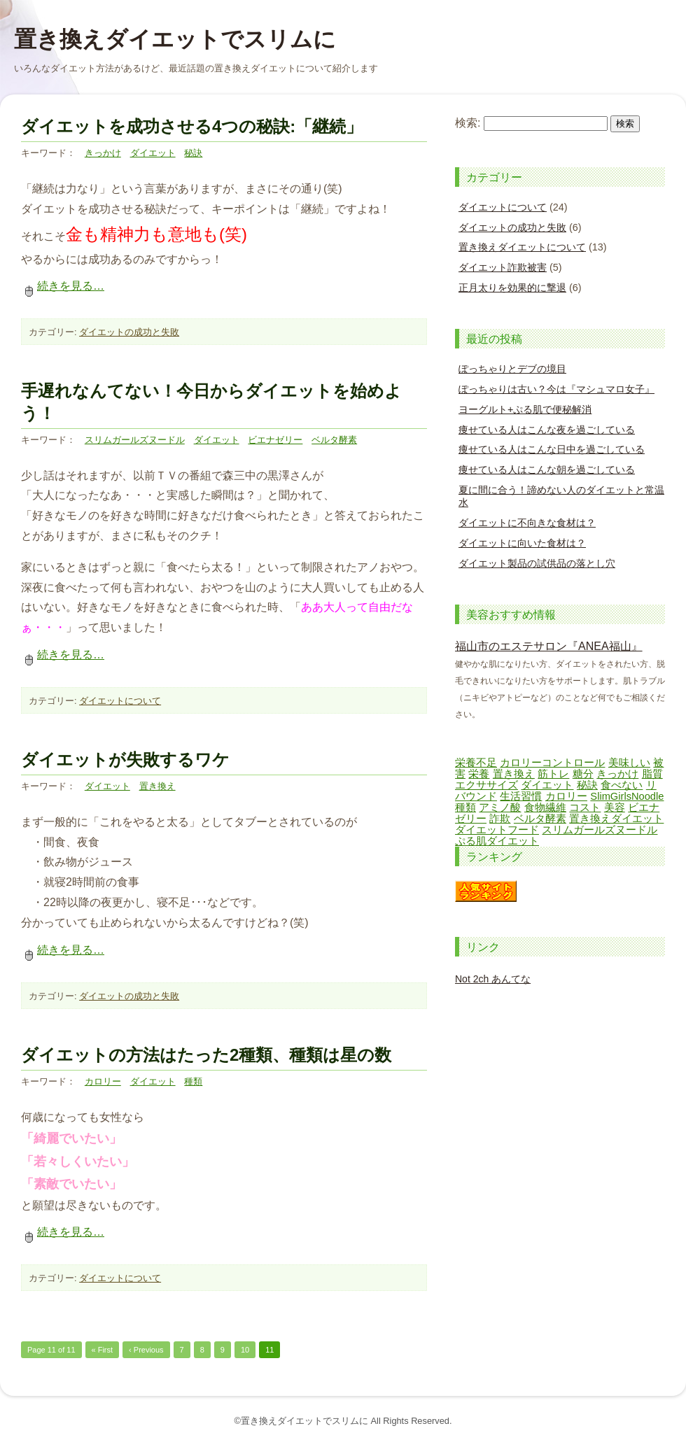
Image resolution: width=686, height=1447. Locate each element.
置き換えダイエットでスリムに (175, 39)
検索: (467, 123)
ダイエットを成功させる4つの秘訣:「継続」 (192, 126)
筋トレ (553, 773)
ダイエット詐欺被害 (502, 267)
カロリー (103, 1081)
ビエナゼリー (275, 440)
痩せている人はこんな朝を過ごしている (546, 469)
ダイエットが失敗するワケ (125, 759)
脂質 (652, 773)
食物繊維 (545, 807)
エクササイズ (486, 785)
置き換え (157, 786)
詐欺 (499, 818)
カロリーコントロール (552, 762)
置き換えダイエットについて (522, 247)
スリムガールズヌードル (135, 440)
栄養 (478, 773)
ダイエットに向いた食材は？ (522, 543)
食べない (622, 785)
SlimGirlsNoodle (627, 796)
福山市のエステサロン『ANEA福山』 (549, 646)
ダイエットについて (120, 701)
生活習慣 (521, 796)
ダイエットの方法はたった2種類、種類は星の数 (206, 1054)
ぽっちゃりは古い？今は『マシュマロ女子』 (556, 389)
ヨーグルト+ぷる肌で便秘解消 (525, 409)
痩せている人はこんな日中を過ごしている (551, 449)
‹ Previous (146, 1350)
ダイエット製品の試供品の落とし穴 (536, 563)
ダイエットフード (497, 829)
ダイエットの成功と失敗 (129, 332)
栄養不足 (476, 762)
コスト (585, 807)
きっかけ (103, 153)
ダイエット (153, 153)
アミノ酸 (500, 807)
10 (245, 1350)
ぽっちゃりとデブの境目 (512, 368)
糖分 (583, 773)
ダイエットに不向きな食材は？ (527, 522)
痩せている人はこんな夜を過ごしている (546, 429)
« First (102, 1350)
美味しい (629, 762)
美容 (614, 807)
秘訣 (193, 153)
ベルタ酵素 (334, 440)
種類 (193, 1081)
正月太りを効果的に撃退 (512, 287)
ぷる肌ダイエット (497, 841)
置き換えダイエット (616, 818)
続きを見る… (62, 286)
